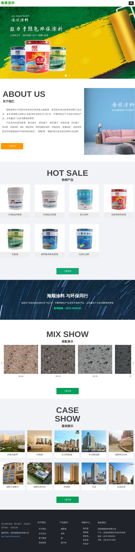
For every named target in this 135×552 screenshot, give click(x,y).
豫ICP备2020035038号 (10, 536)
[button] (131, 3)
